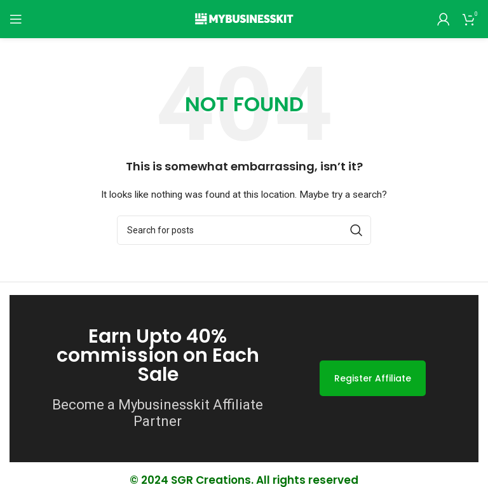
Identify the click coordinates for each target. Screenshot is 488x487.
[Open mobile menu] (16, 19)
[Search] (244, 230)
